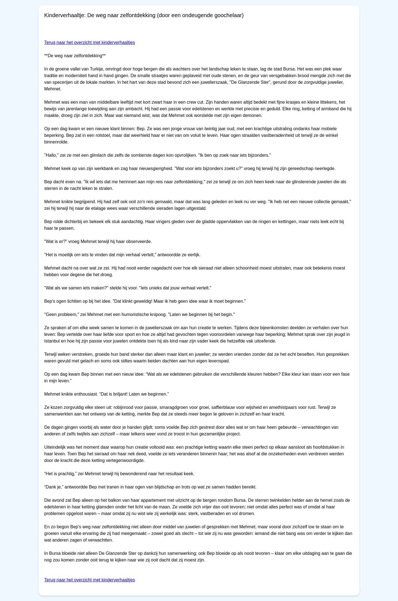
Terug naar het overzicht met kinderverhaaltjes (89, 42)
